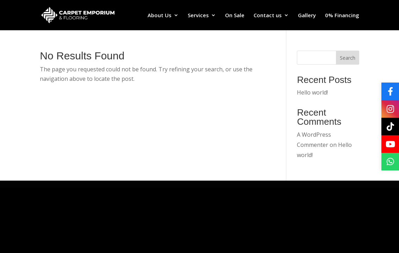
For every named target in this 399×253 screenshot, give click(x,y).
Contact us (268, 16)
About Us (160, 16)
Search (347, 57)
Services (198, 16)
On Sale (234, 16)
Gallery (307, 16)
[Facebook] (390, 91)
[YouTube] (390, 144)
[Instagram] (390, 109)
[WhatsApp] (390, 161)
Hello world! (312, 92)
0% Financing (342, 16)
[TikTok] (390, 126)
